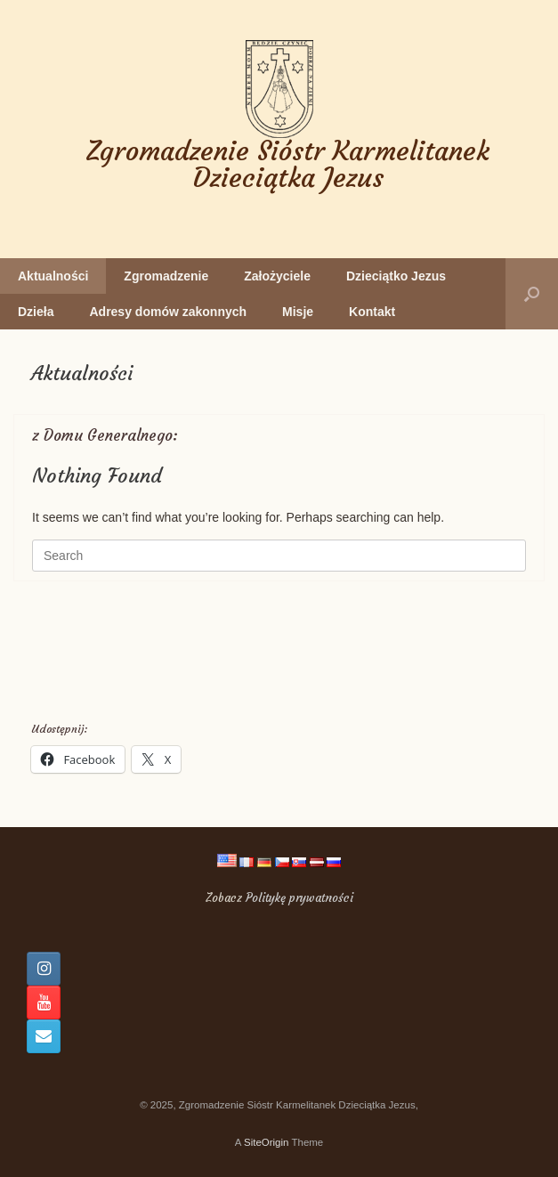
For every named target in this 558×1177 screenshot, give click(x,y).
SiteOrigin (266, 1142)
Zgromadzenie (166, 276)
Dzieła (35, 311)
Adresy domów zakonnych (168, 311)
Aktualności (53, 276)
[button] (531, 293)
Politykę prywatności (299, 897)
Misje (297, 311)
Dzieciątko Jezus (396, 276)
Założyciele (277, 276)
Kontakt (372, 311)
